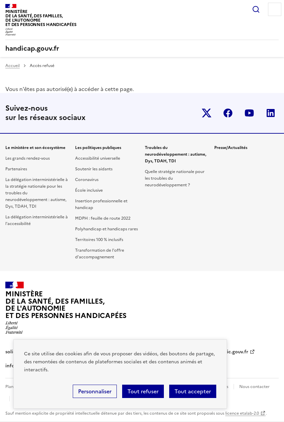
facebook (228, 113)
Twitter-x (207, 113)
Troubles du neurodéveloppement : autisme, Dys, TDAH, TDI (175, 154)
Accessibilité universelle (97, 158)
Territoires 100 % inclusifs (99, 240)
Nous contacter (254, 387)
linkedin (271, 113)
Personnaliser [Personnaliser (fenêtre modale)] (94, 391)
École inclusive (89, 190)
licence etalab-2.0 (242, 413)
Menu (274, 9)
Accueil (12, 66)
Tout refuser (143, 391)
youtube (249, 113)
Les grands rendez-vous (27, 158)
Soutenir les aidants (93, 169)
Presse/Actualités (230, 148)
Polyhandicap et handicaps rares (106, 229)
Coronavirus (86, 180)
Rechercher (256, 9)
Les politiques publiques (98, 148)
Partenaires (16, 169)
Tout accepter (193, 391)
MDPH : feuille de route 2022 (102, 218)
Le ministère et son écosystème (35, 148)
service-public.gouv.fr (224, 351)
